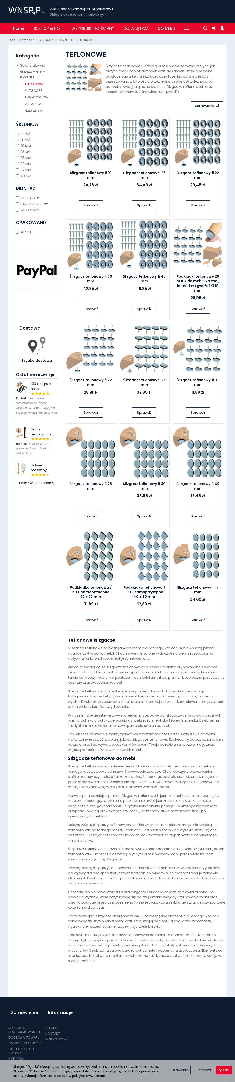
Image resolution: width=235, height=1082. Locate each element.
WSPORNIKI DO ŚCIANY (92, 28)
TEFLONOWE (34, 83)
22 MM (23, 151)
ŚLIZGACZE (33, 90)
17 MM (23, 133)
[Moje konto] (222, 28)
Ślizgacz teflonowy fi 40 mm (144, 280)
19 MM (23, 139)
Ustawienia (179, 1070)
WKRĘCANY (27, 210)
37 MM (23, 169)
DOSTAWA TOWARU (24, 1032)
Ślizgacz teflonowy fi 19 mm (91, 176)
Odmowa (203, 1070)
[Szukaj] (205, 28)
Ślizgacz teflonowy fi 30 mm (91, 280)
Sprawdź (91, 206)
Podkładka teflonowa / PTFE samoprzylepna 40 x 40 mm (144, 593)
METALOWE (33, 104)
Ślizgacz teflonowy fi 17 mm (197, 591)
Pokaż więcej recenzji (36, 482)
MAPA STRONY (56, 1034)
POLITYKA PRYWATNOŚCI (19, 1055)
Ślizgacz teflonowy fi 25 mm (144, 176)
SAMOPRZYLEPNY (32, 203)
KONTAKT (52, 1028)
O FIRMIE (51, 1023)
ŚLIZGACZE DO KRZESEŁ (32, 74)
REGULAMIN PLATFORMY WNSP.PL (24, 1025)
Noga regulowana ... (42, 431)
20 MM (23, 145)
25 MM (23, 157)
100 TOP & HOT (48, 28)
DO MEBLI (166, 28)
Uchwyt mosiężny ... (40, 467)
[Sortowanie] (206, 106)
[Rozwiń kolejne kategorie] (186, 28)
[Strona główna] (26, 11)
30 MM (23, 163)
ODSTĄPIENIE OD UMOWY (21, 1045)
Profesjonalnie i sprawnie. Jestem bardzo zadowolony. (32, 448)
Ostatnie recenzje (35, 374)
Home (19, 28)
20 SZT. (24, 232)
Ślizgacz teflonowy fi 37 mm (198, 383)
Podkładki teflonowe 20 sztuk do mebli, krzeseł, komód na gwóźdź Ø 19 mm (197, 284)
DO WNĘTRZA (136, 28)
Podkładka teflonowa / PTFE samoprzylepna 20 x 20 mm (91, 593)
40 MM (23, 175)
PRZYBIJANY (28, 197)
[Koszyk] (213, 28)
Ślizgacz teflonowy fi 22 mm (198, 176)
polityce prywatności (89, 1076)
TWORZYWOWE (37, 97)
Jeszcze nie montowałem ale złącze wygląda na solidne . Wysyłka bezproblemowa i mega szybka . (36, 407)
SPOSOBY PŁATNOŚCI (25, 1038)
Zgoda (223, 1070)
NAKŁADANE (34, 110)
